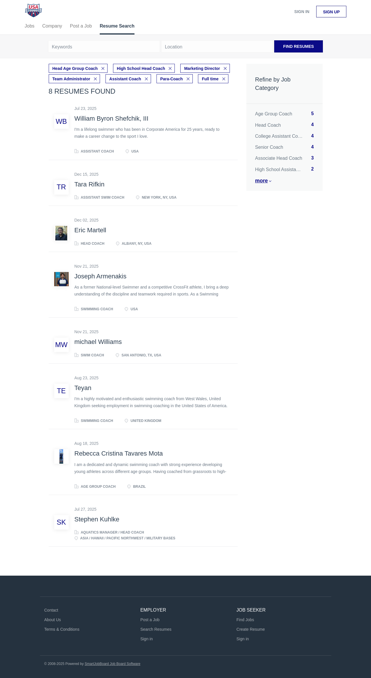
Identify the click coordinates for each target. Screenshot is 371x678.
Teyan (83, 387)
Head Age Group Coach (75, 68)
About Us (52, 619)
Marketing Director (202, 68)
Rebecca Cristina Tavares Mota (118, 453)
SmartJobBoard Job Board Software (112, 664)
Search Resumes (155, 629)
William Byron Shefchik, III (111, 118)
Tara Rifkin (89, 184)
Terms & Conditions (61, 629)
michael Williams (98, 341)
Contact (51, 610)
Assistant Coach (125, 79)
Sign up (331, 12)
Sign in (301, 11)
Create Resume (251, 629)
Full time (210, 79)
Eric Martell (90, 230)
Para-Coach (171, 79)
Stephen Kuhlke (96, 519)
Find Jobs (245, 619)
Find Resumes (298, 46)
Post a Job (149, 619)
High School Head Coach (141, 68)
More (261, 181)
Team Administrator (71, 79)
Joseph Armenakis (100, 276)
